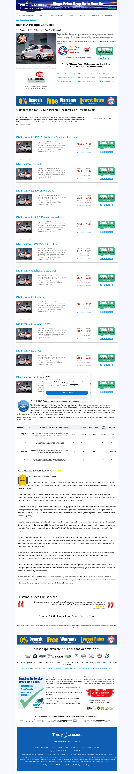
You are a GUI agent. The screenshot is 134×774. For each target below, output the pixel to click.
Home (17, 20)
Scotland (97, 668)
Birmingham (26, 668)
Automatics (109, 15)
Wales (110, 668)
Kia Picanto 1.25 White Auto (33, 323)
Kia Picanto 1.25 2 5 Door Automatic (38, 217)
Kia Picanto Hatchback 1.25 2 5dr (36, 270)
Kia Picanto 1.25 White (30, 297)
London (73, 668)
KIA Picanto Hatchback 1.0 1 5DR (36, 243)
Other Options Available (84, 152)
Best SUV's (96, 15)
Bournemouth (35, 668)
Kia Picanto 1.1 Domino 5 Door (35, 190)
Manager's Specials (26, 15)
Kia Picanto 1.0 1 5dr (28, 350)
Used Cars (42, 15)
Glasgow (58, 668)
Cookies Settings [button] (67, 397)
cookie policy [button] (74, 384)
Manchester (89, 668)
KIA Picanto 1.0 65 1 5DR (31, 163)
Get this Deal (104, 58)
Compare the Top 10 (29, 109)
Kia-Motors (33, 20)
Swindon (104, 668)
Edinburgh (50, 668)
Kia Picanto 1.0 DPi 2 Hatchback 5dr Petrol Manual (47, 137)
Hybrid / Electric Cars (78, 15)
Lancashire (66, 668)
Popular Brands (57, 15)
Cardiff (43, 668)
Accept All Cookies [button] (67, 393)
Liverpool (81, 668)
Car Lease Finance (24, 20)
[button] (87, 376)
